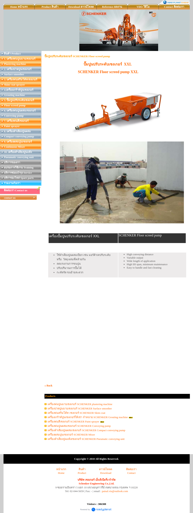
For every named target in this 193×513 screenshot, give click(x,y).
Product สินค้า (50, 6)
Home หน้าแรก (19, 6)
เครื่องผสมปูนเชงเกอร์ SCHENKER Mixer (71, 434)
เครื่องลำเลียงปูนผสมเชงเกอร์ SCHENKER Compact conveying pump (86, 430)
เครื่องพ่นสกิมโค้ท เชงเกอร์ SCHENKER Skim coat (76, 412)
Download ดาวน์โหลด (81, 6)
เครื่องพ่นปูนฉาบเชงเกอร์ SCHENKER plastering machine (80, 404)
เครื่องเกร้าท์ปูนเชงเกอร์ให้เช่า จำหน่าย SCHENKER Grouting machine (88, 417)
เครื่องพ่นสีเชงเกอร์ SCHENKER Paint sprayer (73, 421)
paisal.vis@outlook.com (115, 491)
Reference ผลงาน (112, 6)
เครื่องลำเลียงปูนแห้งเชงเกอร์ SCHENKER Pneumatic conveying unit (86, 438)
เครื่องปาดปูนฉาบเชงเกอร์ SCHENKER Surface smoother (80, 408)
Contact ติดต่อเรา (174, 6)
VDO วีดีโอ (143, 6)
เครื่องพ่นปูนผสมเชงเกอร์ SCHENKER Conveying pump (79, 425)
